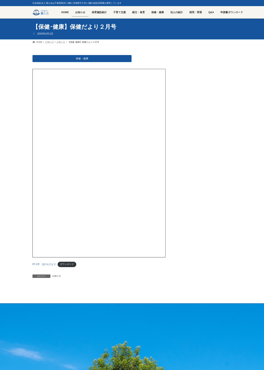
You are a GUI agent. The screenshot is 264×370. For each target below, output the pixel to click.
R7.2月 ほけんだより (44, 265)
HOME (39, 308)
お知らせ (56, 277)
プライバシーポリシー (78, 308)
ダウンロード (67, 265)
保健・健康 (82, 58)
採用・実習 (55, 308)
